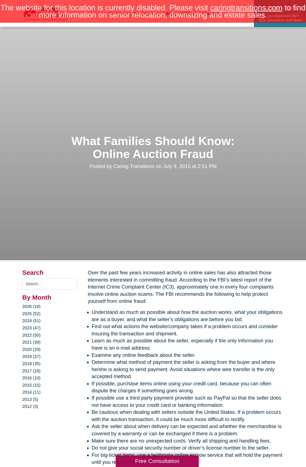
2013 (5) (30, 399)
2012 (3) (30, 406)
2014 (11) (31, 392)
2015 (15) (31, 385)
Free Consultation (157, 461)
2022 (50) (31, 335)
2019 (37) (31, 356)
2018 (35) (31, 363)
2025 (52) (31, 313)
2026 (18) (31, 306)
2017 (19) (31, 371)
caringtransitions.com (246, 7)
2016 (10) (31, 378)
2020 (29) (31, 349)
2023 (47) (31, 328)
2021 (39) (31, 342)
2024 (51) (31, 320)
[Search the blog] (49, 284)
